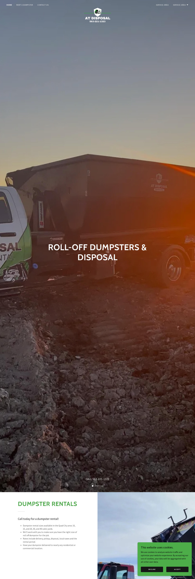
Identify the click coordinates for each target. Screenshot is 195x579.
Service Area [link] (162, 5)
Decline (152, 575)
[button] (180, 4)
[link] (97, 4)
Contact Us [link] (43, 5)
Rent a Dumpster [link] (24, 5)
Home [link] (9, 5)
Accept (177, 575)
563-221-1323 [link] (100, 479)
